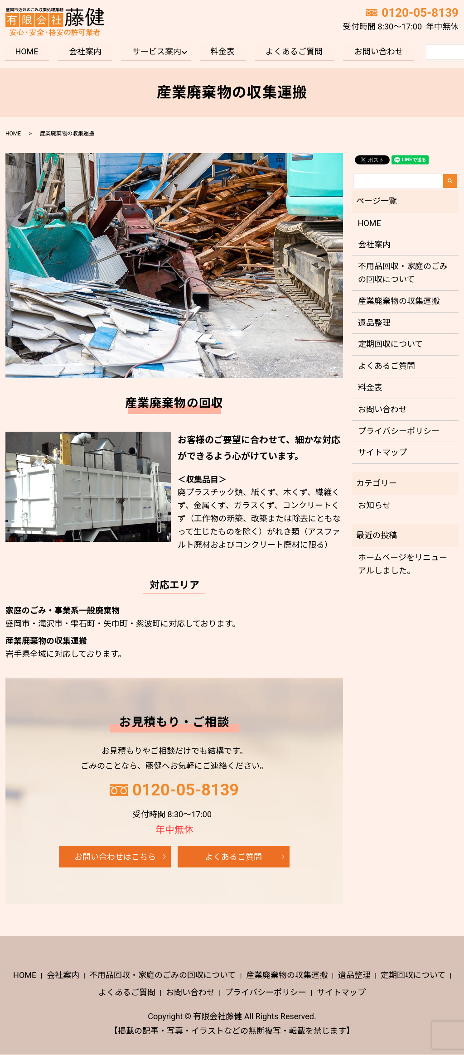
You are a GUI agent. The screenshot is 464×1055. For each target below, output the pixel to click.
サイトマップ (382, 453)
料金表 (222, 51)
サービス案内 (156, 51)
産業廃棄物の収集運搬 (399, 301)
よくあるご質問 (294, 51)
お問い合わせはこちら (115, 857)
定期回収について (390, 344)
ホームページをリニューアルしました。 (402, 564)
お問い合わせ (378, 51)
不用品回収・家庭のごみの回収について (403, 272)
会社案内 (85, 51)
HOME (26, 51)
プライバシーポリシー (399, 431)
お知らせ (374, 505)
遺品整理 (374, 323)
